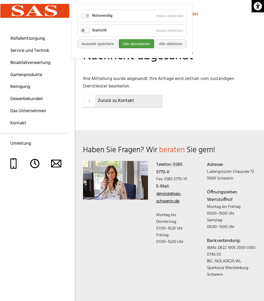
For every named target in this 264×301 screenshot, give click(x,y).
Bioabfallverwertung (30, 63)
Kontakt (18, 123)
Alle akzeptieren (136, 44)
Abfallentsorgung (27, 38)
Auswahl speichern (97, 44)
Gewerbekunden (26, 99)
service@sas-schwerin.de (168, 197)
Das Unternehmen (28, 111)
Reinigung (20, 87)
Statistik (99, 30)
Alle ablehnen (171, 44)
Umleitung (20, 143)
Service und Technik (29, 50)
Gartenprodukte (26, 75)
